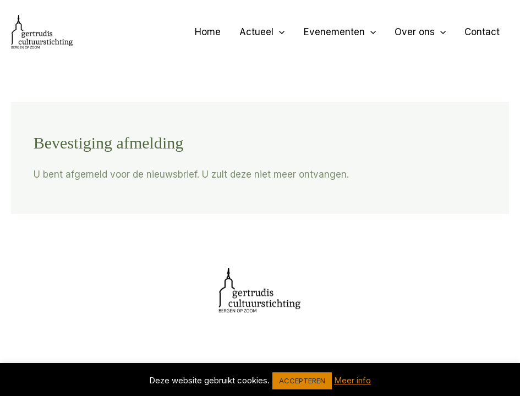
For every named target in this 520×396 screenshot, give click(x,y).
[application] (278, 32)
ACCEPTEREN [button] (302, 380)
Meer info (352, 380)
